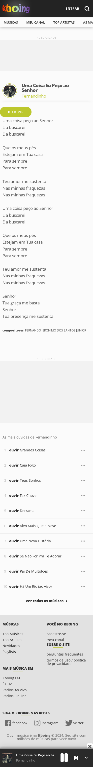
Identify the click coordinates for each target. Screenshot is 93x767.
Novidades (11, 645)
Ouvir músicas (16, 8)
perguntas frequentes (65, 654)
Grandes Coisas (27, 450)
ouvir (18, 112)
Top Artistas (12, 639)
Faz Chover (23, 495)
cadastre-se (56, 633)
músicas (11, 22)
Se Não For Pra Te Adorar (35, 556)
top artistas (64, 22)
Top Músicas (12, 633)
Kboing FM (11, 678)
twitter (78, 723)
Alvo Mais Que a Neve (32, 525)
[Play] (64, 757)
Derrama (21, 510)
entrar (72, 8)
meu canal (35, 22)
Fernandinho (34, 96)
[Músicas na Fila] (86, 757)
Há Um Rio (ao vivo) (30, 586)
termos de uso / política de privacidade (66, 662)
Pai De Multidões (28, 571)
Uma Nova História (30, 541)
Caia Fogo (22, 465)
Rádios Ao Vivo (14, 690)
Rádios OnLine (14, 696)
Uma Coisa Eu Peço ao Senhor (39, 755)
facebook (19, 723)
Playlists (9, 651)
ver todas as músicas (44, 601)
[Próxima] (76, 758)
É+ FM (7, 684)
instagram (50, 723)
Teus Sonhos (25, 480)
